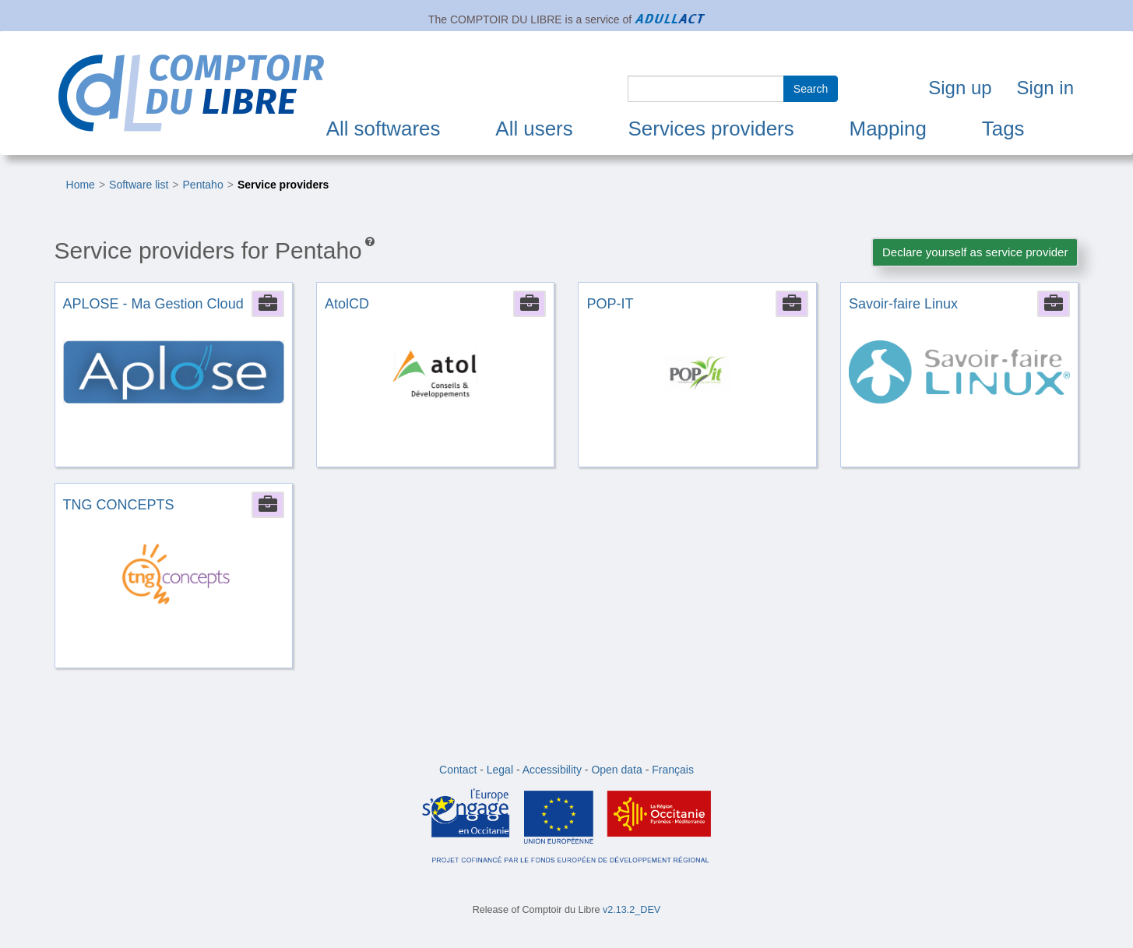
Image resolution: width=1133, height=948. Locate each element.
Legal (500, 769)
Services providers (711, 128)
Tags (1003, 128)
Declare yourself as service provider (975, 252)
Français (673, 769)
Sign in (1045, 87)
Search (810, 89)
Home (80, 184)
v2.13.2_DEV (631, 909)
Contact (458, 769)
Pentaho (203, 184)
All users (533, 128)
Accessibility (552, 769)
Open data (616, 769)
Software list (138, 184)
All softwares (383, 128)
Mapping (888, 128)
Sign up (959, 87)
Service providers (283, 184)
